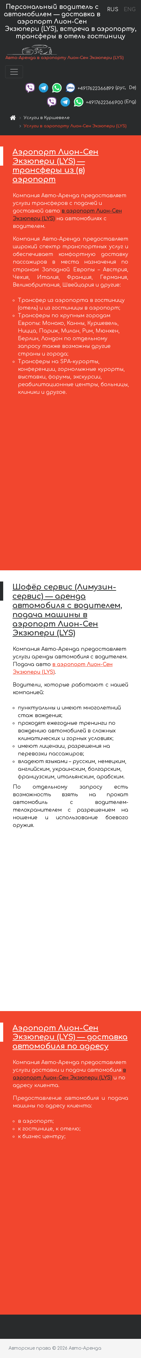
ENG (129, 9)
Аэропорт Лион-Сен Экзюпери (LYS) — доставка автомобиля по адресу (70, 1037)
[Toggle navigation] (14, 71)
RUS (112, 9)
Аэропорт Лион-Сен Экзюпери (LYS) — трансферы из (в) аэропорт (55, 166)
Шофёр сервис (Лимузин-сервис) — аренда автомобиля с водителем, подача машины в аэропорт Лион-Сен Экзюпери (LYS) (67, 610)
